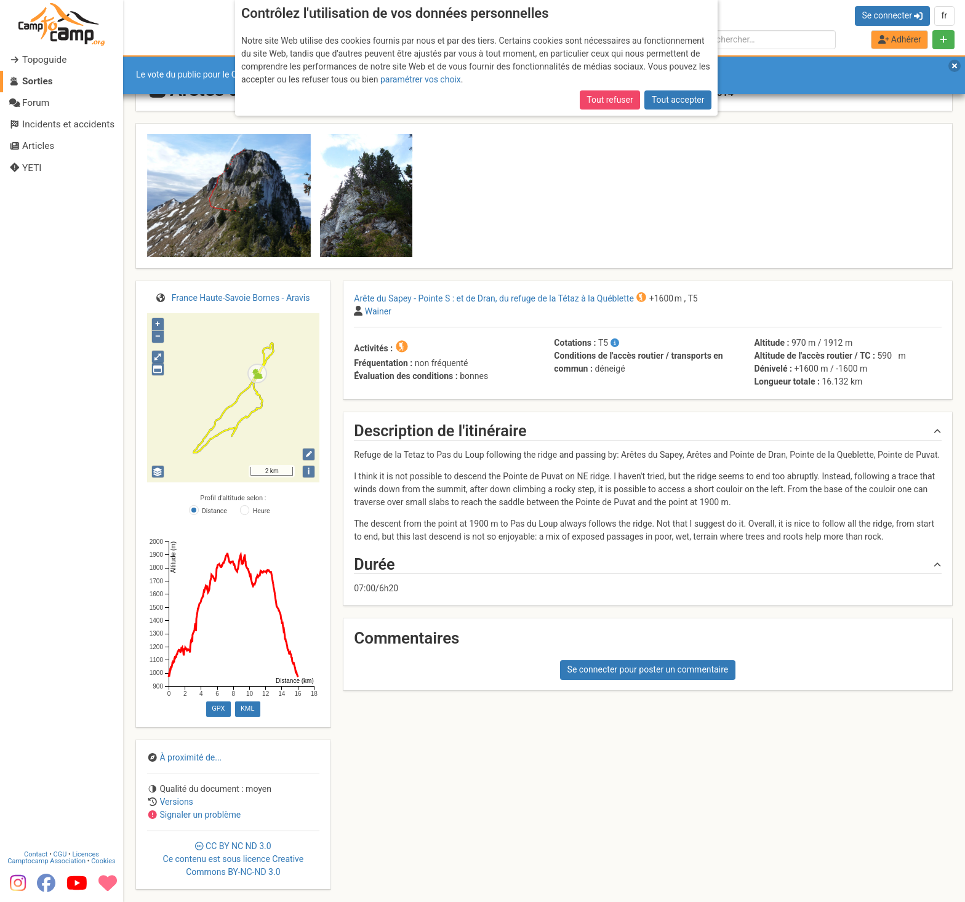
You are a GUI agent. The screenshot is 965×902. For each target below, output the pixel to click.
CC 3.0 (233, 859)
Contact (35, 854)
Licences (86, 854)
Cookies (103, 861)
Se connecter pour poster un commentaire (648, 669)
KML (247, 708)
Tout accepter (678, 100)
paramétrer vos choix (420, 79)
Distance (214, 511)
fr (944, 15)
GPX (218, 708)
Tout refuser (610, 100)
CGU (60, 854)
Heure (261, 511)
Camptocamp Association (46, 861)
